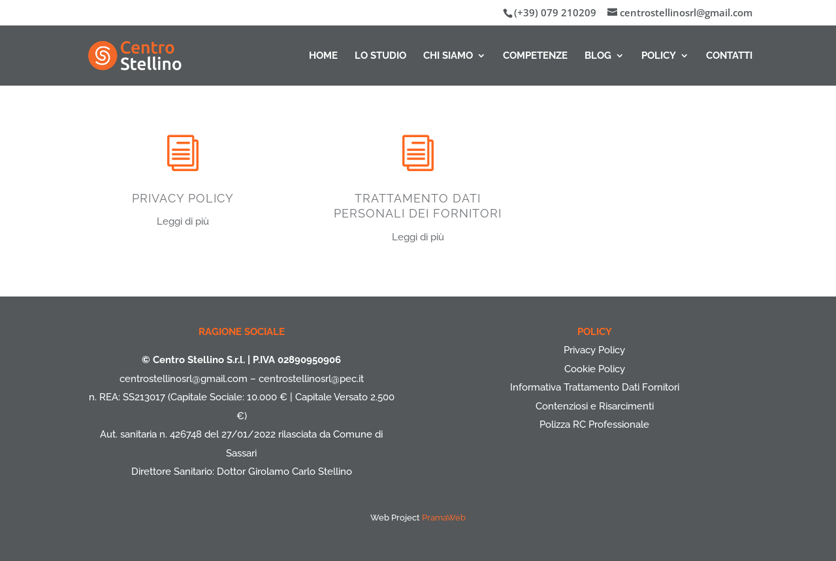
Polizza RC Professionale (594, 424)
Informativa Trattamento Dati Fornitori (594, 387)
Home (323, 56)
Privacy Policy (594, 350)
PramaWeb (444, 517)
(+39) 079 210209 (555, 12)
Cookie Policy (594, 369)
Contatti (729, 56)
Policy (658, 56)
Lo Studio (380, 56)
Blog (598, 56)
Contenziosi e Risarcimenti (595, 406)
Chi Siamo (448, 56)
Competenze (535, 56)
